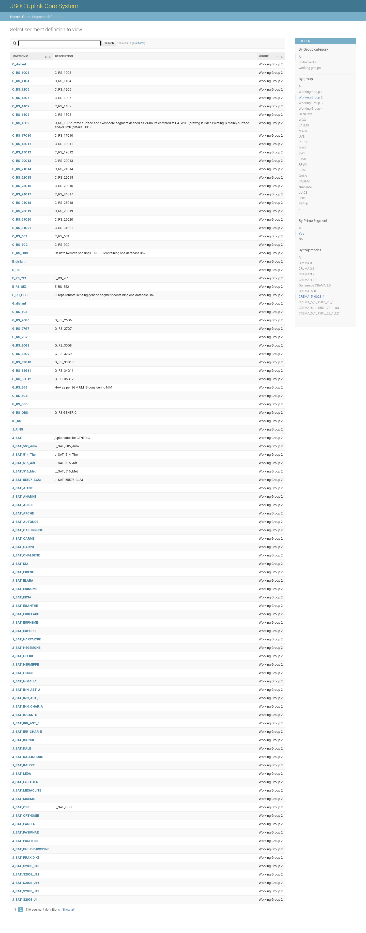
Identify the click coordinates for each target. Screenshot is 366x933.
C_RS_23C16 (21, 186)
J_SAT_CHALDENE (26, 555)
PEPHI (303, 204)
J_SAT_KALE (21, 748)
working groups (310, 68)
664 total (138, 43)
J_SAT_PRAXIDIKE (25, 857)
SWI (302, 153)
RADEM (304, 181)
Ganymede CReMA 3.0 (315, 285)
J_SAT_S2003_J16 (25, 883)
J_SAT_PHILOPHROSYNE (30, 849)
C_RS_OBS (20, 253)
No (301, 239)
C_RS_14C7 (20, 106)
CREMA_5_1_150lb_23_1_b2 (319, 313)
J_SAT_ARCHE (23, 513)
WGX (302, 120)
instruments (307, 62)
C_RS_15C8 (20, 115)
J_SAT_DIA (20, 564)
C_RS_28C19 (21, 211)
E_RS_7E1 (19, 278)
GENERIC (305, 114)
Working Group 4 (311, 108)
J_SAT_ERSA (21, 597)
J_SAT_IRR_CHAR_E (27, 732)
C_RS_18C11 (21, 144)
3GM (302, 170)
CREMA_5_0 (307, 291)
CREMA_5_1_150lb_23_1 (316, 302)
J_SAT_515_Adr (23, 463)
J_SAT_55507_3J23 (26, 480)
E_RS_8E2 (19, 287)
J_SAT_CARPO (23, 547)
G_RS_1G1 (19, 312)
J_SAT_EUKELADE (25, 614)
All (300, 57)
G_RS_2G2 (19, 337)
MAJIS (303, 131)
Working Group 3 (311, 103)
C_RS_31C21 (21, 228)
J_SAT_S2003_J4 (24, 899)
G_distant (19, 303)
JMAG (303, 159)
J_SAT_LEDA (21, 774)
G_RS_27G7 (20, 329)
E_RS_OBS (19, 295)
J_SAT (17, 438)
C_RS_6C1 (19, 236)
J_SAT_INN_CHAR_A (27, 706)
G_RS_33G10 (21, 362)
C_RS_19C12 (21, 152)
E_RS (16, 270)
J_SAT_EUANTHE (25, 606)
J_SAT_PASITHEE (25, 841)
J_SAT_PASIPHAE (25, 832)
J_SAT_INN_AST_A (26, 690)
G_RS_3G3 (19, 387)
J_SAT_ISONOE (23, 740)
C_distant (19, 64)
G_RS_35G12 (21, 379)
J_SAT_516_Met (24, 471)
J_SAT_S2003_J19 (25, 891)
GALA (303, 176)
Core (25, 17)
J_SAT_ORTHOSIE (25, 815)
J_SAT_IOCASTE (24, 715)
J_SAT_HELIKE (23, 656)
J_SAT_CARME (23, 538)
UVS (302, 136)
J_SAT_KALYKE (23, 765)
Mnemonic (20, 56)
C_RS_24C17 (21, 194)
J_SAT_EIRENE (23, 572)
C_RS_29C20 (21, 219)
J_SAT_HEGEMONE (26, 648)
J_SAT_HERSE (22, 673)
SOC (302, 198)
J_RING (17, 429)
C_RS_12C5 (20, 89)
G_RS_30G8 (20, 345)
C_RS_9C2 (19, 245)
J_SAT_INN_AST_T (26, 698)
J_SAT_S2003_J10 (25, 866)
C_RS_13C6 (20, 98)
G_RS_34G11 (21, 370)
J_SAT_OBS (20, 807)
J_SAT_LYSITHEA (25, 782)
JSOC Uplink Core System (44, 6)
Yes (301, 233)
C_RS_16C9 (20, 123)
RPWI (303, 164)
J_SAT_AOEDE (22, 505)
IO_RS (16, 421)
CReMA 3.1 (306, 268)
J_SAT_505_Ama (24, 446)
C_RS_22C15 (21, 177)
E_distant (18, 261)
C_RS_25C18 (21, 203)
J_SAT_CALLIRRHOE (27, 530)
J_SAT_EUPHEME (25, 622)
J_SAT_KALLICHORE (27, 757)
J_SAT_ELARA (22, 580)
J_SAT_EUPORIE (24, 631)
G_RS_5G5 (19, 404)
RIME (302, 148)
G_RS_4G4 (19, 396)
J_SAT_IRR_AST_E (25, 723)
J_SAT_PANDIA (23, 824)
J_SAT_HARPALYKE (26, 639)
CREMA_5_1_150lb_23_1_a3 (319, 308)
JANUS (304, 125)
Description (64, 56)
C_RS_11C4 (20, 81)
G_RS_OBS (20, 412)
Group (264, 56)
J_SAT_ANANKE (24, 496)
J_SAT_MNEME (23, 799)
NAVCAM (305, 187)
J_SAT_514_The (24, 454)
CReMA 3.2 (306, 274)
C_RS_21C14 (21, 169)
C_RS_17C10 (21, 135)
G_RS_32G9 (20, 354)
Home (15, 17)
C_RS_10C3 (20, 73)
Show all (68, 909)
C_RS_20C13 (21, 161)
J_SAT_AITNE (22, 488)
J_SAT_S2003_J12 (25, 874)
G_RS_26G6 (20, 320)
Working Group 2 (311, 97)
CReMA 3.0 (306, 263)
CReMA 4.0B (307, 280)
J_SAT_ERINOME (24, 589)
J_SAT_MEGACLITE (26, 790)
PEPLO (304, 142)
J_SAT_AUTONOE (25, 522)
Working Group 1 (311, 92)
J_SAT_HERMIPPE (25, 664)
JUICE (303, 192)
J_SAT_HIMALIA (24, 681)
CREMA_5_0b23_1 (312, 296)
